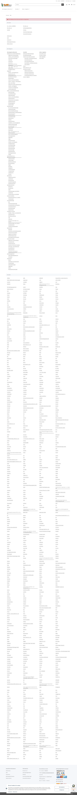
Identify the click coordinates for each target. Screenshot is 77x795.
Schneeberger (58, 661)
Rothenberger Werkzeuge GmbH (13, 647)
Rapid (40, 629)
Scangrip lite (25, 659)
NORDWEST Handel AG (60, 586)
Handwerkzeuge (10, 106)
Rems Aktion (41, 58)
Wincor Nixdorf (42, 312)
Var (40, 725)
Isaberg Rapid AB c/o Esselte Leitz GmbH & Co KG (29, 510)
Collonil (8, 386)
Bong (56, 360)
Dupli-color (25, 409)
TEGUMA (41, 700)
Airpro (24, 322)
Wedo (57, 735)
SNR (24, 302)
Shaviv (57, 667)
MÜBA (24, 573)
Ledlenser (41, 542)
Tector (8, 700)
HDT (24, 481)
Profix (57, 623)
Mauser (24, 558)
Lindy (8, 548)
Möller (8, 571)
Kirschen (8, 529)
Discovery (25, 401)
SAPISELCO (41, 298)
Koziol (8, 536)
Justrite (8, 519)
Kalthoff (8, 521)
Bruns (40, 368)
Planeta (57, 611)
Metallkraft (41, 565)
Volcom (24, 731)
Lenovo (57, 544)
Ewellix (40, 434)
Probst (40, 621)
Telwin (57, 700)
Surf (40, 692)
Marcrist (40, 554)
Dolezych (8, 405)
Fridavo (57, 450)
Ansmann (41, 332)
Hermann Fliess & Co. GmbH (44, 490)
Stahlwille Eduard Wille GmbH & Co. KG (14, 683)
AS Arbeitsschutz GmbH (60, 336)
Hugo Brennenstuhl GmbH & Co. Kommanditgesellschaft (61, 501)
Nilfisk (24, 582)
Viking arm (41, 729)
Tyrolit (8, 715)
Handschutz (10, 61)
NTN (40, 291)
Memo (24, 563)
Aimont (40, 320)
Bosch (24, 362)
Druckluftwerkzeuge (12, 93)
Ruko (40, 649)
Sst (23, 681)
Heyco (8, 494)
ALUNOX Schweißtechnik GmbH (29, 330)
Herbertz (8, 490)
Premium (25, 617)
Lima (56, 546)
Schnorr (57, 298)
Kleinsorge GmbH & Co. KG (44, 529)
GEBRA (24, 459)
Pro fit (8, 621)
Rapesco (24, 629)
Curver (24, 396)
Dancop (8, 398)
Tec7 (56, 696)
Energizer (57, 425)
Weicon (24, 737)
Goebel (24, 465)
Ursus (57, 723)
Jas (7, 515)
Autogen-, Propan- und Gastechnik (14, 212)
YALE (8, 756)
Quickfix (40, 627)
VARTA (40, 310)
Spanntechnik (9, 227)
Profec (57, 621)
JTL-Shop (71, 793)
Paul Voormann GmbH (43, 605)
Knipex (8, 534)
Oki (23, 593)
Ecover (8, 415)
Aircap (57, 320)
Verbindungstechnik (10, 253)
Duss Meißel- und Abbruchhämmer (31, 62)
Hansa (8, 477)
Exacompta (25, 436)
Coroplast (25, 390)
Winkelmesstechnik (11, 183)
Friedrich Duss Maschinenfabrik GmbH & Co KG (14, 453)
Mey (24, 567)
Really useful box (10, 633)
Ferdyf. (8, 444)
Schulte (24, 663)
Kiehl (8, 525)
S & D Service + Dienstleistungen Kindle (63, 651)
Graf (24, 467)
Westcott (8, 743)
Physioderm (41, 609)
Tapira (24, 696)
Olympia (8, 293)
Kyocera (57, 538)
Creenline (9, 396)
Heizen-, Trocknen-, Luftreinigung (14, 81)
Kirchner (57, 527)
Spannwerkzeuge (11, 146)
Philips (57, 295)
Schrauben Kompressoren (29, 73)
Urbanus (24, 723)
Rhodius (57, 639)
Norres (8, 589)
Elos (56, 421)
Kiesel (24, 525)
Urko (40, 723)
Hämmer (9, 119)
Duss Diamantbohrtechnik (29, 61)
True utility (25, 711)
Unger (40, 719)
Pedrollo (8, 607)
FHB (40, 444)
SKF (7, 302)
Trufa (40, 711)
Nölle (8, 586)
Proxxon (57, 625)
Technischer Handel (10, 238)
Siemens (8, 668)
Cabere (57, 372)
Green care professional (43, 467)
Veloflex (40, 727)
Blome (40, 358)
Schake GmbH (58, 659)
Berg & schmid (58, 352)
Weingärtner (58, 737)
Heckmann (41, 481)
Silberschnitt (58, 668)
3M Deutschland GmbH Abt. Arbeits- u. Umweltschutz (30, 316)
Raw (56, 631)
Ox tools (24, 599)
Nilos (56, 582)
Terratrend (9, 701)
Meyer (40, 567)
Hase (24, 479)
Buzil (8, 372)
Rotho (24, 647)
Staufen (57, 304)
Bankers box (58, 346)
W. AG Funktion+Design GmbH (12, 733)
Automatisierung (11, 214)
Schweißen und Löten (11, 211)
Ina (56, 505)
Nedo (40, 578)
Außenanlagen (11, 160)
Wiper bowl (58, 748)
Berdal (24, 352)
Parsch (57, 603)
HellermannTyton (59, 485)
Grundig (24, 469)
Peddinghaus (58, 605)
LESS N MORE (58, 280)
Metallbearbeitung (11, 101)
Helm (24, 487)
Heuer (24, 492)
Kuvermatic (41, 538)
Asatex (24, 338)
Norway (40, 589)
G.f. (40, 455)
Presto (57, 617)
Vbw (8, 727)
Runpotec (25, 651)
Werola (57, 741)
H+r (40, 471)
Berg (40, 352)
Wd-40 (24, 735)
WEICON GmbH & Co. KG (43, 737)
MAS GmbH (41, 556)
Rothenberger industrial (60, 645)
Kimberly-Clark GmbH (59, 525)
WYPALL (24, 754)
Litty (40, 548)
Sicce (40, 300)
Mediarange (41, 561)
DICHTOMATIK (9, 401)
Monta (40, 571)
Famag (24, 440)
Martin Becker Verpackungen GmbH (13, 556)
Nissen (8, 584)
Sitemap (24, 29)
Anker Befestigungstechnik (13, 255)
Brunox (24, 368)
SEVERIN (8, 300)
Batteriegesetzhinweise (11, 41)
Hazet (8, 481)
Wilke (56, 745)
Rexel (8, 639)
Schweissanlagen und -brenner (14, 223)
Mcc (24, 561)
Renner (40, 637)
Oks (40, 593)
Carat (24, 376)
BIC (7, 356)
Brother (57, 366)
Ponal (57, 613)
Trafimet (57, 707)
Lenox (8, 546)
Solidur (8, 674)
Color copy (57, 386)
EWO (8, 436)
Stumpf (24, 690)
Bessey (24, 354)
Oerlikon (8, 593)
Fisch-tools (9, 446)
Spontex (40, 679)
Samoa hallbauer (26, 655)
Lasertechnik (10, 178)
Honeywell (41, 496)
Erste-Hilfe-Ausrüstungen (12, 58)
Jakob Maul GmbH (42, 512)
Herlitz (24, 490)
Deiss (24, 400)
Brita (24, 366)
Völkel (40, 731)
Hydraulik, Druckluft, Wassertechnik (14, 84)
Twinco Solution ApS (43, 713)
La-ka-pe (24, 540)
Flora (40, 448)
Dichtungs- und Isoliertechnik (13, 246)
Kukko (24, 538)
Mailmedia (25, 554)
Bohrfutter (10, 229)
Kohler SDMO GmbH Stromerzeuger (13, 280)
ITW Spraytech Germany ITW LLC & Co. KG (14, 513)
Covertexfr (41, 392)
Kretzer (24, 536)
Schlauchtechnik (11, 249)
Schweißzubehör (11, 224)
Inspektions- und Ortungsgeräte (14, 122)
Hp (56, 498)
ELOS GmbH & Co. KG (11, 423)
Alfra (8, 326)
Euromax (24, 434)
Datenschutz (15, 791)
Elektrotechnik (10, 118)
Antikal (57, 332)
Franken (24, 450)
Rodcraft (8, 645)
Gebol (57, 457)
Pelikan (57, 293)
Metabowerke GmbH (27, 565)
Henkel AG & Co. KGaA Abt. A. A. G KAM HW (63, 488)
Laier (40, 540)
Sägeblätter (10, 137)
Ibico (40, 503)
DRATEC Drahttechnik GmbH (28, 407)
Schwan (40, 663)
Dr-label (8, 407)
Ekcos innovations (59, 417)
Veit (24, 727)
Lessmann (41, 546)
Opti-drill (41, 595)
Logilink (40, 550)
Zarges (40, 756)
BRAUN (40, 364)
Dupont (40, 409)
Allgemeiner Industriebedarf (13, 240)
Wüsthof (8, 754)
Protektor (41, 625)
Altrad (57, 328)
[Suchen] (38, 4)
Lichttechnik (10, 128)
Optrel (40, 597)
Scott (24, 665)
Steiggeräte (10, 167)
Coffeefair (41, 384)
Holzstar (8, 496)
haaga (57, 471)
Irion (56, 507)
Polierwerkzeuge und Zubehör (13, 191)
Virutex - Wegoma (26, 76)
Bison (24, 358)
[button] (67, 4)
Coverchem (41, 390)
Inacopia (8, 507)
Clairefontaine (9, 382)
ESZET (8, 434)
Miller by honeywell (59, 567)
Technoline (58, 698)
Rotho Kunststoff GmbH (43, 647)
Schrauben (10, 256)
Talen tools (41, 694)
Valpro (24, 725)
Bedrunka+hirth (26, 350)
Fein (56, 440)
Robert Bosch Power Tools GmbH (29, 643)
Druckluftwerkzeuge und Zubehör (31, 75)
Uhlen (8, 717)
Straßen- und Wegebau (12, 86)
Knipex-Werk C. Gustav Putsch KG (62, 278)
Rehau (8, 635)
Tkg (40, 705)
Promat (24, 296)
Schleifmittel (10, 192)
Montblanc (57, 284)
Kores (57, 534)
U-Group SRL (41, 715)
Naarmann (25, 576)
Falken (8, 440)
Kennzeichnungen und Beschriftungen (12, 126)
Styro (40, 690)
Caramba (8, 376)
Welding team (41, 739)
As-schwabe (9, 338)
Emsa (8, 425)
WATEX (8, 735)
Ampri (8, 332)
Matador (57, 556)
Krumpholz (58, 536)
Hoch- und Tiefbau (11, 82)
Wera (24, 741)
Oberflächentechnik (10, 184)
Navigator (25, 578)
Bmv (8, 360)
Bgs (40, 354)
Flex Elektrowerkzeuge (27, 55)
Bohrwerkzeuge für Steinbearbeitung (11, 114)
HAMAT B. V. (25, 475)
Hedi (56, 481)
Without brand (26, 750)
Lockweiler (9, 550)
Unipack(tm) (9, 721)
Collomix (57, 384)
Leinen (57, 542)
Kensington (41, 523)
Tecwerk (24, 700)
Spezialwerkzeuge (11, 148)
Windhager (41, 748)
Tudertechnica (58, 711)
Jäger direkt (25, 512)
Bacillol (40, 344)
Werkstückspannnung (12, 235)
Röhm (24, 645)
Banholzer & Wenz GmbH (43, 346)
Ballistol (24, 346)
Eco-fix (57, 413)
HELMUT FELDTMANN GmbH (44, 487)
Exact (40, 436)
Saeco (8, 653)
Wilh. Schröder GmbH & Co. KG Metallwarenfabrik (44, 746)
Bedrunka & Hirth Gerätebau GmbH (13, 350)
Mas (24, 556)
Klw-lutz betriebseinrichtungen (45, 531)
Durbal (8, 411)
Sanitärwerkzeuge (11, 140)
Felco (8, 442)
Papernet (8, 603)
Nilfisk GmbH (41, 582)
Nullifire (24, 591)
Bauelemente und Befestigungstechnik (12, 75)
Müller (40, 573)
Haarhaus (9, 473)
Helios (40, 483)
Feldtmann (41, 442)
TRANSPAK (9, 709)
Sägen (9, 138)
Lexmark (8, 282)
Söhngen (57, 302)
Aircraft (8, 322)
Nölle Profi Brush (10, 289)
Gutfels (57, 469)
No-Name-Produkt (26, 289)
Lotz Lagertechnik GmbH (11, 552)
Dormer (57, 405)
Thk (56, 703)
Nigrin (8, 582)
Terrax (24, 701)
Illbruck (40, 505)
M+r (56, 552)
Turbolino (9, 713)
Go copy (8, 465)
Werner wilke (41, 741)
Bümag (40, 370)
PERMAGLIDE (41, 295)
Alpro (40, 328)
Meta (8, 565)
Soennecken (41, 302)
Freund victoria (42, 450)
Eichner (24, 417)
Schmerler (25, 661)
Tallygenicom (58, 694)
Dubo (56, 407)
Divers (40, 401)
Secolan (57, 665)
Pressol (40, 617)
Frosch (57, 452)
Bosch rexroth (41, 362)
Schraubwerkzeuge (10, 200)
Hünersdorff (9, 503)
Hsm (24, 500)
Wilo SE (8, 748)
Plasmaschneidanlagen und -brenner (13, 221)
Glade (24, 463)
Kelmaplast (25, 523)
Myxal (8, 576)
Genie (40, 461)
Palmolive (57, 601)
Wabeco (24, 733)
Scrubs (40, 665)
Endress (40, 425)
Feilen (9, 189)
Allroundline (9, 328)
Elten (24, 423)
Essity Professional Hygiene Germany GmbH (46, 432)
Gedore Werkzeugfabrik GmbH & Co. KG (14, 461)
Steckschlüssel (11, 209)
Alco (24, 324)
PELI (40, 293)
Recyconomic (25, 633)
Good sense (58, 465)
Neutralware (25, 580)
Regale (9, 164)
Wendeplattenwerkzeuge (12, 269)
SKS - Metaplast (42, 670)
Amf (40, 330)
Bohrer (9, 260)
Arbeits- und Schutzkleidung (13, 56)
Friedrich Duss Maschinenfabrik (29, 56)
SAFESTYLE (41, 653)
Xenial (57, 754)
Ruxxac (40, 651)
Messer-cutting (42, 563)
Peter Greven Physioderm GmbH (45, 607)
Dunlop (8, 409)
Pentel (8, 295)
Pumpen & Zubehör (10, 195)
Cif (56, 380)
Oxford (57, 599)
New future (58, 580)
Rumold (24, 298)
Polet (40, 613)
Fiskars (40, 446)
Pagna (40, 601)
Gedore (40, 459)
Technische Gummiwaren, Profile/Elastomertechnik (13, 252)
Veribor (57, 727)
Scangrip (8, 659)
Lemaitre (41, 544)
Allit (56, 326)
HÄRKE (57, 477)
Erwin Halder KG (26, 429)
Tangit (8, 696)
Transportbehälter (11, 169)
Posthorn (24, 615)
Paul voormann (26, 605)
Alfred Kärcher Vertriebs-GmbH (28, 326)
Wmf (24, 752)
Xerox (57, 312)
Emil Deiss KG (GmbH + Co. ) (61, 423)
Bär (7, 348)
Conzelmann (58, 388)
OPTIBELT (25, 293)
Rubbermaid (9, 649)
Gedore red (58, 459)
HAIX (40, 473)
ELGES (8, 421)
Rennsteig (57, 637)
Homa (24, 496)
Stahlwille (57, 681)
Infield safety (41, 507)
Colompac (25, 386)
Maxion (8, 561)
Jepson (24, 515)
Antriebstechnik (11, 241)
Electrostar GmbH (42, 419)
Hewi (40, 492)
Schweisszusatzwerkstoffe (13, 226)
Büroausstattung (11, 163)
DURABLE (57, 409)
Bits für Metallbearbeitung (13, 110)
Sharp (24, 300)
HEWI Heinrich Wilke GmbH (60, 492)
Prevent (8, 619)
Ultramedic (9, 719)
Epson (24, 427)
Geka (24, 461)
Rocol (56, 643)
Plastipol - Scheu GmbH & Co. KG (13, 613)
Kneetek (57, 531)
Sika (40, 668)
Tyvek (24, 715)
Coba (8, 384)
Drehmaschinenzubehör (12, 232)
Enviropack (9, 427)
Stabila (40, 681)
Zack (24, 756)
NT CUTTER (25, 291)
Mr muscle (9, 573)
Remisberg (57, 635)
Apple (24, 334)
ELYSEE (40, 423)
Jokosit (24, 517)
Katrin (57, 521)
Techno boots (41, 698)
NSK (8, 291)
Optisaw (24, 597)
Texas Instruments (10, 308)
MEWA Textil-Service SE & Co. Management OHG (44, 284)
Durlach (24, 411)
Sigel (56, 300)
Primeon (40, 619)
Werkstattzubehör (11, 151)
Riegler (24, 641)
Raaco (57, 627)
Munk (40, 574)
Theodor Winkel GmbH (43, 703)
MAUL (24, 284)
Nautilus (8, 578)
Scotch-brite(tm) (10, 665)
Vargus (57, 725)
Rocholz (40, 643)
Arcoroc (8, 336)
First (56, 444)
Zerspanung (9, 258)
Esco (56, 429)
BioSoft (57, 356)
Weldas (24, 739)
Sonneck (40, 674)
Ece (23, 413)
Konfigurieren (62, 789)
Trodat (57, 308)
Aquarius (57, 334)
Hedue (8, 483)
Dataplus (57, 398)
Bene (56, 350)
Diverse (57, 401)
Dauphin (8, 400)
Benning (8, 352)
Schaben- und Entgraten (12, 142)
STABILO (24, 304)
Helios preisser (58, 483)
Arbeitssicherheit (11, 158)
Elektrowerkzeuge (11, 95)
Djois (40, 403)
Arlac (40, 336)
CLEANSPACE (58, 382)
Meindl (57, 561)
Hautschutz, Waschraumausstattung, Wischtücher (12, 64)
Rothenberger (41, 645)
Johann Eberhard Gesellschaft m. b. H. (62, 515)
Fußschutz (10, 59)
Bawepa (40, 348)
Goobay (40, 465)
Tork (24, 707)
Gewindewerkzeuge (11, 264)
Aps (40, 334)
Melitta (8, 563)
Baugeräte (9, 70)
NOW (8, 591)
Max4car (57, 558)
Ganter (57, 455)
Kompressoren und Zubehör (13, 99)
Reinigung (10, 166)
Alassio (40, 322)
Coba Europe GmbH (26, 384)
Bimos (40, 356)
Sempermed (25, 667)
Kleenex (24, 529)
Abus (56, 315)
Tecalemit (9, 698)
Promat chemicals (10, 625)
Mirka (24, 569)
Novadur (57, 589)
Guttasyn (8, 471)
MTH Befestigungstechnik (11, 287)
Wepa (8, 741)
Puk (7, 627)
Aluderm (8, 330)
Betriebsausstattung (12, 161)
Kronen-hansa (41, 536)
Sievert (24, 668)
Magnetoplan (9, 554)
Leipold (8, 544)
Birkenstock (9, 358)
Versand (9, 174)
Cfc (7, 380)
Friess (24, 452)
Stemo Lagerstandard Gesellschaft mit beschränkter (30, 688)
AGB (8, 37)
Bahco (57, 344)
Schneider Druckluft (26, 69)
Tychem (57, 713)
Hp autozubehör (10, 500)
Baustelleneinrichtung (12, 76)
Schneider (9, 663)
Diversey (8, 403)
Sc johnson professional (43, 657)
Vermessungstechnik (12, 89)
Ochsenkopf (41, 591)
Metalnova (57, 565)
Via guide (25, 729)
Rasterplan (57, 629)
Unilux (24, 310)
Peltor (24, 607)
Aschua (57, 338)
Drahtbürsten (10, 188)
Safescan (24, 653)
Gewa (8, 463)
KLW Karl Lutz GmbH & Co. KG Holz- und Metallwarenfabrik (29, 532)
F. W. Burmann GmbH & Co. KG (28, 438)
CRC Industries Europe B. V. (60, 394)
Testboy (57, 701)
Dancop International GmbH (28, 398)
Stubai (8, 690)
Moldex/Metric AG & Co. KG (60, 569)
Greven (8, 469)
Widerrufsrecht (10, 43)
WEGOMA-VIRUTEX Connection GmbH (13, 737)
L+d (7, 540)
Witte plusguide (58, 750)
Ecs (23, 415)
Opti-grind (57, 595)
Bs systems (25, 370)
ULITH (40, 717)
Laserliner (9, 542)
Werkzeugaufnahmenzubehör (13, 237)
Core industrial (9, 390)
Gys (24, 471)
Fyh (23, 455)
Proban (24, 621)
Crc (40, 394)
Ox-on (40, 599)
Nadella (40, 576)
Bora (8, 362)
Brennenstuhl (58, 364)
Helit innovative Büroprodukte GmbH (29, 485)
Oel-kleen (57, 591)
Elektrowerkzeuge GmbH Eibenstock (62, 419)
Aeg (7, 320)
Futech (8, 455)
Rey (24, 639)
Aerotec (24, 320)
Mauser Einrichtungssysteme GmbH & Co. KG (46, 559)
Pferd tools (9, 609)
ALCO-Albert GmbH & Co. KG (44, 324)
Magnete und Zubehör (12, 234)
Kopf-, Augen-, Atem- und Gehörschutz (13, 67)
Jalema (57, 512)
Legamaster (25, 280)
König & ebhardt (26, 534)
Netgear (8, 580)
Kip (40, 527)
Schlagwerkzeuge (11, 143)
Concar (24, 388)
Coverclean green (59, 390)
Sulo (56, 690)
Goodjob (8, 467)
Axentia (40, 342)
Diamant (57, 400)
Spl (23, 679)
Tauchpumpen (11, 198)
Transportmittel (11, 171)
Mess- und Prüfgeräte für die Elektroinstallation (13, 132)
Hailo (24, 473)
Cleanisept (41, 382)
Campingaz (25, 374)
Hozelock (41, 498)
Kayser (8, 523)
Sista (24, 670)
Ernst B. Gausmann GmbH (60, 427)
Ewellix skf (57, 434)
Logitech (40, 282)
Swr (7, 694)
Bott (8, 364)
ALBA (56, 322)
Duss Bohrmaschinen (28, 59)
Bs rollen (57, 368)
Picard (8, 611)
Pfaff (56, 607)
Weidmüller (25, 312)
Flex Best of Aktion (42, 55)
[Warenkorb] (73, 4)
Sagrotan (57, 653)
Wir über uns (68, 0)
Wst (56, 752)
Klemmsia (57, 529)
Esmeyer (8, 431)
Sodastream (25, 672)
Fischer (24, 446)
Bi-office (57, 354)
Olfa (56, 291)
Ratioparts (9, 631)
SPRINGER (57, 679)
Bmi (56, 358)
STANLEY (24, 683)
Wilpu (24, 748)
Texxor (8, 703)
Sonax (24, 674)
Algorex (40, 326)
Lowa (24, 552)
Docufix (57, 403)
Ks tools (8, 538)
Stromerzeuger (11, 104)
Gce (40, 457)
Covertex (24, 392)
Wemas (57, 739)
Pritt (56, 619)
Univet (57, 721)
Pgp (24, 609)
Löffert (24, 550)
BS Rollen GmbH (10, 370)
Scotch (57, 663)
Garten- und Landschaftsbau (13, 79)
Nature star (58, 576)
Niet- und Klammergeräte (13, 134)
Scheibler (8, 661)
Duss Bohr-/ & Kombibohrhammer (31, 58)
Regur (57, 633)
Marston (57, 554)
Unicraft (57, 719)
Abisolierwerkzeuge (11, 109)
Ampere (57, 330)
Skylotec (57, 670)
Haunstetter (58, 479)
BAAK (8, 344)
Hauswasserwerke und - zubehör (14, 197)
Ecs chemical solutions (43, 415)
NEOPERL (41, 287)
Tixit (24, 705)
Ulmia (57, 717)
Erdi (40, 427)
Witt (40, 750)
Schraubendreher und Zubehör (14, 205)
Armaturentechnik (11, 243)
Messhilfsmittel (11, 180)
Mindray (8, 569)
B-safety (57, 342)
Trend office (41, 709)
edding (57, 415)
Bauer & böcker (26, 348)
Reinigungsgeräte (11, 103)
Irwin (8, 509)
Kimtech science (26, 527)
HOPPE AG (25, 498)
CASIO (8, 378)
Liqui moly (25, 548)
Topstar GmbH (9, 707)
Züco (40, 758)
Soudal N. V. (58, 676)
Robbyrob (9, 643)
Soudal (40, 676)
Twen (24, 713)
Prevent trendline (26, 619)
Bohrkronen (10, 186)
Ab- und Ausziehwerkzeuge (13, 107)
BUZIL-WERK (25, 372)
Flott (56, 448)
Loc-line (57, 548)
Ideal (56, 503)
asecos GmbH (9, 340)
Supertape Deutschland (27, 306)
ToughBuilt (41, 707)
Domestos (25, 405)
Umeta (24, 719)
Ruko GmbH (58, 649)
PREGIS (8, 617)
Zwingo (57, 758)
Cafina (8, 374)
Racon (8, 629)
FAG (56, 438)
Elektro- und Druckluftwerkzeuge (13, 90)
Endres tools (25, 425)
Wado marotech (42, 733)
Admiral (57, 318)
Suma (8, 692)
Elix (23, 421)
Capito (57, 374)
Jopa (40, 517)
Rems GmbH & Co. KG (27, 67)
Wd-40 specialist (42, 735)
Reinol (40, 635)
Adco (24, 318)
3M (7, 315)
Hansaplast (41, 477)
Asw (24, 340)
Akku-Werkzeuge (11, 92)
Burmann (57, 370)
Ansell (24, 332)
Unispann (25, 721)
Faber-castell (41, 438)
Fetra (24, 444)
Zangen (9, 154)
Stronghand (58, 687)
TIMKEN (24, 308)
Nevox (40, 580)
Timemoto (9, 705)
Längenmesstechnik (12, 177)
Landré (57, 540)
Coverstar (9, 392)
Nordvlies (41, 586)
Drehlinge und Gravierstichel (13, 261)
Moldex (40, 569)
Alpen (24, 328)
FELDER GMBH (25, 442)
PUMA (24, 627)
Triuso (8, 711)
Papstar (24, 603)
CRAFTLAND (9, 394)
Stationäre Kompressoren (29, 72)
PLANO (8, 296)
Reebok (40, 633)
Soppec (57, 674)
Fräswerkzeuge (11, 263)
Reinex (57, 296)
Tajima (24, 694)
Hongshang (9, 498)
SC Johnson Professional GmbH (61, 657)
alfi (56, 324)
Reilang (24, 635)
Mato (8, 558)
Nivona (40, 584)
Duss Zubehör (27, 64)
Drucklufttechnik (11, 248)
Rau (24, 631)
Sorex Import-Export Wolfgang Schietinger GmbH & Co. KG (28, 677)
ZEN (56, 756)
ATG (56, 340)
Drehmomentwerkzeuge (12, 203)
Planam (40, 611)
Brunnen (8, 368)
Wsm (40, 752)
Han (40, 475)
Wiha (56, 743)
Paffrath (24, 601)
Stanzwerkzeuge (11, 149)
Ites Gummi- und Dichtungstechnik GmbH (62, 510)
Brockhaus (41, 366)
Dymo (40, 411)
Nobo (56, 584)
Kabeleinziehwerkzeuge (12, 124)
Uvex (8, 725)
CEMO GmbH (58, 378)
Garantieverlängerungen (27, 31)
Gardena (8, 457)
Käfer (40, 519)
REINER (40, 296)
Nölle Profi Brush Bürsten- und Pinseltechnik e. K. (28, 587)
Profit (40, 623)
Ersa (8, 429)
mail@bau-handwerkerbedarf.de (48, 772)
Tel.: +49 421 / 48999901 (60, 0)
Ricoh (8, 298)
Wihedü (8, 745)
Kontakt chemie (42, 534)
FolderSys (9, 450)
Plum (24, 613)
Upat (8, 723)
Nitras (24, 66)
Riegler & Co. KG (42, 641)
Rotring (57, 647)
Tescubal (41, 701)
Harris (8, 479)
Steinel (8, 687)
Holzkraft (57, 494)
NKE (56, 287)
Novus (40, 289)
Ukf (23, 717)
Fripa (40, 452)
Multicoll (8, 574)
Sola (40, 672)
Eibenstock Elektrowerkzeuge (28, 53)
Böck (24, 360)
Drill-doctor (41, 407)
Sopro (8, 676)
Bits (9, 202)
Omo (56, 593)
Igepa (8, 505)
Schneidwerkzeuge (11, 145)
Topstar (40, 308)
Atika (8, 342)
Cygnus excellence (42, 396)
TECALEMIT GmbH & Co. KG (28, 698)
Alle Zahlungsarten (59, 779)
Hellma (8, 487)
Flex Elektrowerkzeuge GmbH (61, 446)
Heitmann (25, 483)
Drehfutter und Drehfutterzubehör (14, 231)
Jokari (8, 517)
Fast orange (41, 440)
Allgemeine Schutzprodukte (13, 55)
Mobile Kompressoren (28, 70)
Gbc (24, 457)
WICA (40, 743)
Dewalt (40, 400)
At (39, 340)
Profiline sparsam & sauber (28, 623)
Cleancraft (25, 382)
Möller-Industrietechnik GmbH (28, 571)
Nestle (57, 578)
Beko (40, 350)
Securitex (8, 667)
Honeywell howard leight (60, 496)
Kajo (56, 519)
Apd (8, 334)
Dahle (57, 396)
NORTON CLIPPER (26, 589)
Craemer (57, 392)
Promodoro (25, 625)
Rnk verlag (57, 641)
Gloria (40, 463)
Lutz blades (41, 552)
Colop (40, 386)
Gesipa (57, 461)
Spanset (8, 679)
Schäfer (40, 659)
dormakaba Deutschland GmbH (45, 405)
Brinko (8, 366)
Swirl (56, 692)
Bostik (57, 362)
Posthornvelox (41, 615)
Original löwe (58, 597)
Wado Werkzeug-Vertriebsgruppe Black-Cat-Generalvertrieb (14, 313)
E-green (57, 411)
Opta (24, 595)
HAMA (8, 475)
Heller (40, 485)
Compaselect (9, 388)
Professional (9, 623)
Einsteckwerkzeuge (11, 116)
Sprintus (8, 681)
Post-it (8, 615)
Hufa (40, 500)
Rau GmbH (41, 631)
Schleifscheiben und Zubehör (13, 194)
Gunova (40, 469)
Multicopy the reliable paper (28, 574)
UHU (8, 310)
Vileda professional (59, 729)
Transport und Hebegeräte (13, 87)
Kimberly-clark (42, 525)
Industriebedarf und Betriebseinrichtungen (11, 156)
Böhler (40, 360)
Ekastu (40, 417)
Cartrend (57, 376)
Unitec (40, 721)
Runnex (8, 651)
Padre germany (10, 601)
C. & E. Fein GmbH (42, 372)
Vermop (8, 729)
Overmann (9, 599)
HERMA (8, 278)
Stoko (40, 687)
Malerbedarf (10, 130)
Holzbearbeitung (11, 98)
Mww (56, 574)
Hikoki (40, 494)
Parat (40, 603)
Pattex (8, 605)
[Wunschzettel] (69, 4)
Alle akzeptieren (61, 787)
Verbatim (57, 310)
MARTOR (8, 284)
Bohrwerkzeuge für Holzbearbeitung (14, 112)
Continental (41, 388)
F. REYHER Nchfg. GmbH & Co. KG (13, 438)
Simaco (8, 670)
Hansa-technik (25, 477)
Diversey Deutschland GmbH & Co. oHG (30, 403)
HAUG (40, 479)
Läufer (24, 542)
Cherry (24, 380)
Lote (9, 217)
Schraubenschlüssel (12, 206)
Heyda (24, 494)
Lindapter (25, 282)
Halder (57, 473)
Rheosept (41, 639)
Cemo (40, 378)
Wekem (8, 739)
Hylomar (24, 503)
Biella (24, 356)
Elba (8, 419)
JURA (24, 278)
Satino (57, 655)
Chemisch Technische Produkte (14, 244)
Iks (23, 505)
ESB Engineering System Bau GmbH (45, 429)
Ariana (24, 336)
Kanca (24, 521)
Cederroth (25, 378)
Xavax (40, 754)
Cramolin (25, 394)
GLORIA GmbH (58, 463)
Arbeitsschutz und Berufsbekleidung (13, 53)
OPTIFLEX (8, 597)
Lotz (56, 550)
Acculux (8, 318)
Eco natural (41, 413)
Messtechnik (9, 175)
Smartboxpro (9, 672)
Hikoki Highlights (42, 56)
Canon (40, 374)
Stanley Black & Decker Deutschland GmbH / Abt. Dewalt (45, 684)
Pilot (24, 611)
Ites (40, 509)
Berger (8, 354)
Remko (8, 637)
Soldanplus (58, 672)
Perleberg (25, 295)
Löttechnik (10, 219)
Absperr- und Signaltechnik (13, 72)
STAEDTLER (41, 304)
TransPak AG (25, 709)
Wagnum (57, 733)
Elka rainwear (41, 421)
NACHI (24, 287)
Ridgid (8, 641)
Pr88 (56, 615)
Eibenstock (9, 417)
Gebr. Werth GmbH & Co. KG (12, 459)
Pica (56, 609)
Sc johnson (25, 657)
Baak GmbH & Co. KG (27, 344)
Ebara (8, 413)
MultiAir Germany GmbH (60, 573)
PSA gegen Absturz (11, 69)
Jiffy (40, 515)
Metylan (8, 567)
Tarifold (40, 306)
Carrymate (41, 376)
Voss (56, 731)
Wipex (8, 750)
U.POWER (57, 715)
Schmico (40, 661)
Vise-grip (8, 731)
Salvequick (9, 655)
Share (40, 667)
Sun (24, 692)
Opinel (8, 595)
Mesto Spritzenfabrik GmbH (61, 563)
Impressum (10, 791)
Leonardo (25, 546)
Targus (40, 696)
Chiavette (41, 380)
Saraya (40, 655)
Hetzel (8, 492)
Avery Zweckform (26, 342)
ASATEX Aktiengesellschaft (44, 338)
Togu (56, 705)
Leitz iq (24, 544)
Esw (56, 431)
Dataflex (40, 398)
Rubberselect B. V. (26, 649)
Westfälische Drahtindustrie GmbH (29, 743)
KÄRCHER (41, 278)
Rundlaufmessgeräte (12, 181)
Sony (8, 304)
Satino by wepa (10, 657)
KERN (57, 523)
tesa (56, 306)
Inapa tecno (25, 507)
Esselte (24, 431)
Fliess (24, 448)
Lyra (56, 282)
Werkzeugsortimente (12, 152)
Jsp (56, 517)
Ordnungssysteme (11, 135)
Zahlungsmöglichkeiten (27, 27)
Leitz (40, 280)
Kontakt (74, 0)
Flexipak (8, 448)
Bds (56, 348)
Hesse (57, 490)
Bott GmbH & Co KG (26, 364)
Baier (8, 346)
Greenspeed (58, 467)
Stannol (57, 683)
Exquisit (57, 436)
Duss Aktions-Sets (42, 53)
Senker (9, 267)
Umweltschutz (10, 172)
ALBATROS (9, 324)
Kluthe (8, 531)
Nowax (57, 289)
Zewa (24, 758)
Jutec (24, 519)
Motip (57, 571)
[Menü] (75, 784)
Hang (56, 475)
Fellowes (57, 442)
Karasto (40, 521)
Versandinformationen (27, 33)
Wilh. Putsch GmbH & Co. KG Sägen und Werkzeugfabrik (30, 746)
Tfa (23, 703)
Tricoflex (57, 709)
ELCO (24, 419)
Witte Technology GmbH (11, 752)
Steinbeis (8, 306)
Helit (8, 485)
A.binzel (40, 315)
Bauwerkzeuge (11, 78)
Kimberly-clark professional (12, 527)
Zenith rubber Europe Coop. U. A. (13, 758)
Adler (40, 318)
